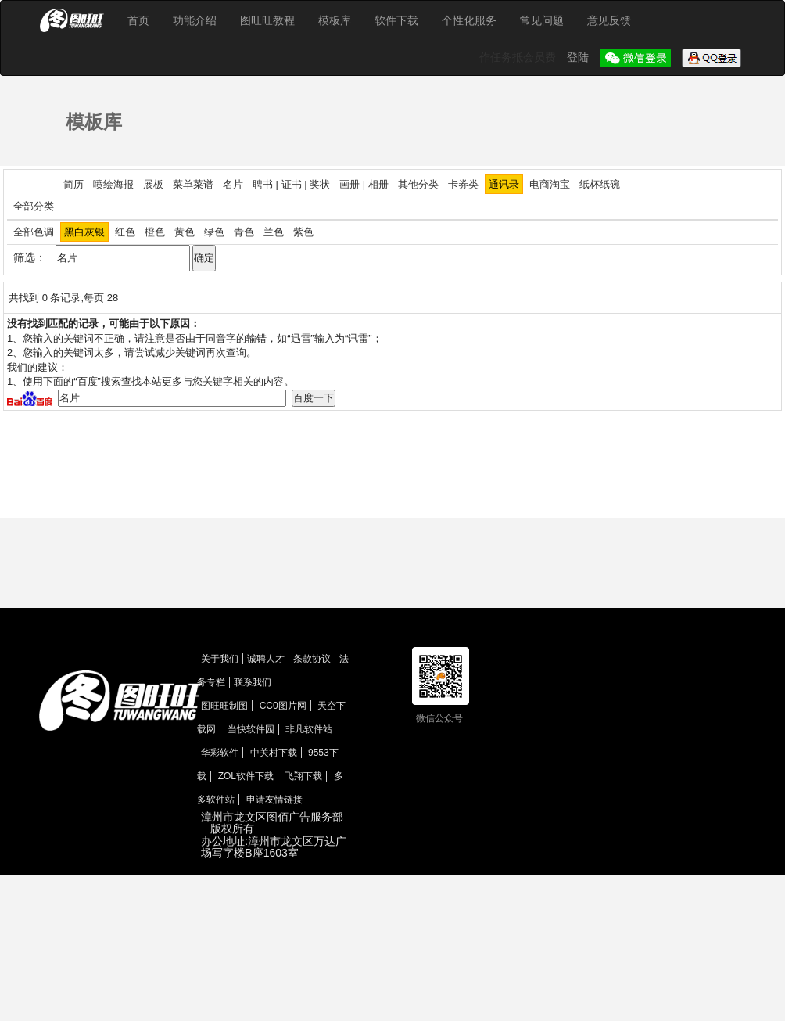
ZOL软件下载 (246, 776)
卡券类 (463, 184)
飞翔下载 (303, 776)
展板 (153, 184)
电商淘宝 (549, 184)
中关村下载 (273, 752)
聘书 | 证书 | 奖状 (291, 184)
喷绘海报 (113, 184)
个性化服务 (469, 20)
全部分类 (33, 206)
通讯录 (504, 184)
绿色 (214, 232)
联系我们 (252, 682)
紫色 (303, 232)
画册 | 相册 (364, 184)
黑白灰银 (84, 232)
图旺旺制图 (224, 705)
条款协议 (312, 658)
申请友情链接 (274, 799)
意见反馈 (609, 20)
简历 (73, 184)
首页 (138, 20)
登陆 (579, 57)
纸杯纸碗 (599, 184)
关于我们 (219, 658)
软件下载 (396, 20)
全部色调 (33, 232)
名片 (233, 184)
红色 (125, 232)
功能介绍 (195, 20)
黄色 (184, 232)
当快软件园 (251, 729)
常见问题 (542, 20)
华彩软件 (219, 752)
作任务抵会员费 (519, 57)
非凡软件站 (308, 729)
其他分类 (418, 184)
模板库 (334, 20)
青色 (244, 232)
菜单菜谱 (193, 184)
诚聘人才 (266, 658)
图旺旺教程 (267, 20)
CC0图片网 (283, 705)
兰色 (273, 232)
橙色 (155, 232)
